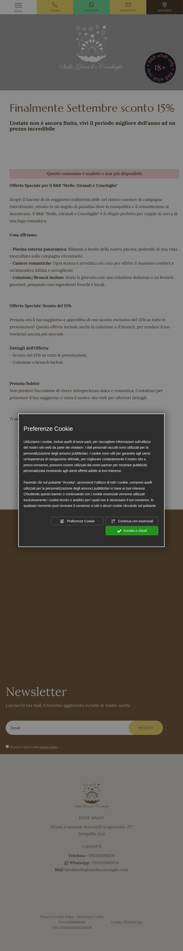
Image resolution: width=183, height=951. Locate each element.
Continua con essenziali (132, 521)
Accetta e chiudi (132, 531)
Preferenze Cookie (77, 521)
